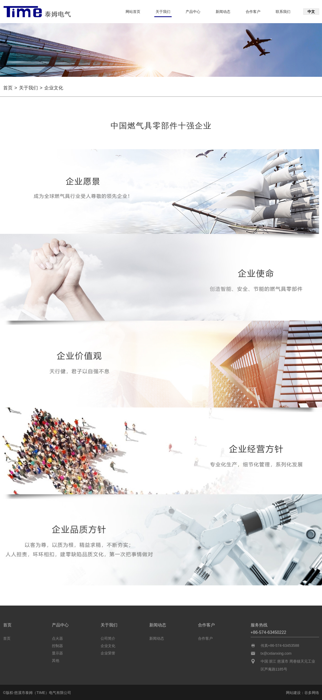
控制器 (57, 644)
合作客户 (253, 11)
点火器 (57, 637)
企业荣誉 (108, 651)
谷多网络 (311, 693)
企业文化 (108, 644)
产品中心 (193, 11)
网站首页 (133, 11)
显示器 (57, 651)
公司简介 (108, 637)
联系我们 (283, 11)
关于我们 (163, 11)
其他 (55, 659)
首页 (8, 87)
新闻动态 (223, 11)
